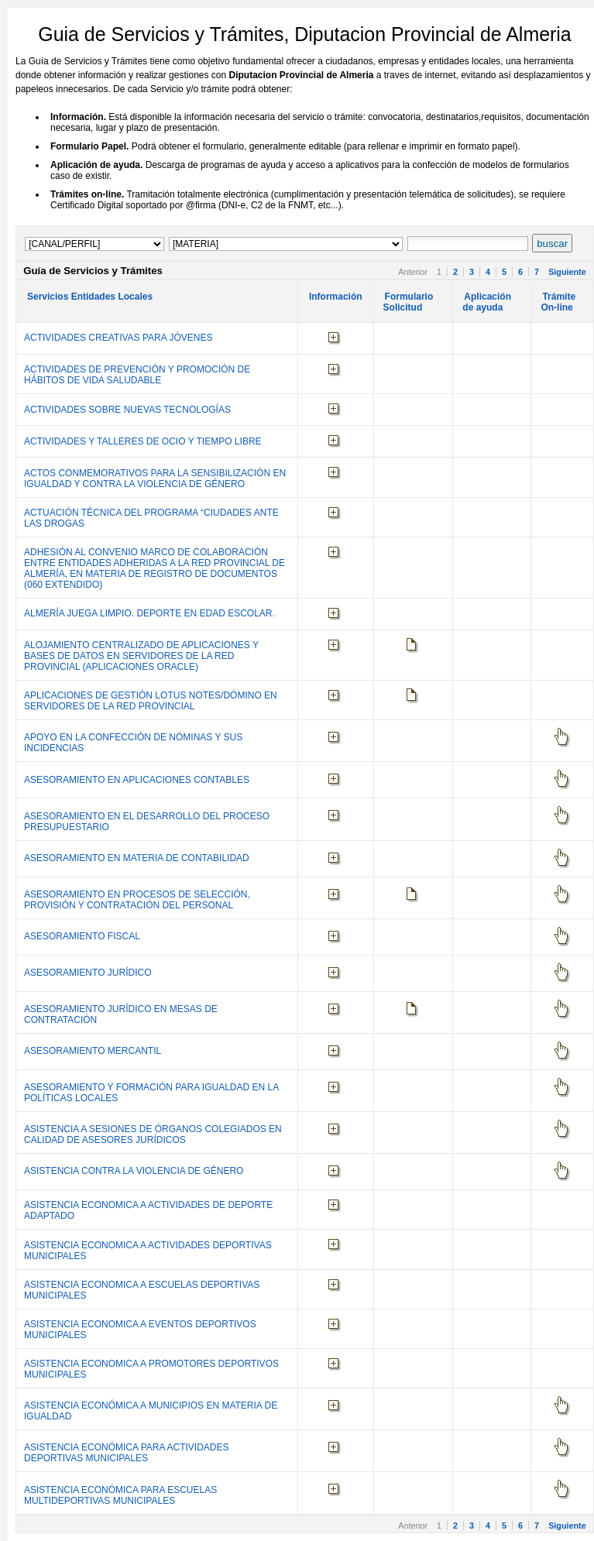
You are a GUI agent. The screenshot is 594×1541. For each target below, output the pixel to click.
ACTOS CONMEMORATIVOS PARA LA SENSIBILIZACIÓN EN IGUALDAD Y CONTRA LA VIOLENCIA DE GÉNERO (155, 478)
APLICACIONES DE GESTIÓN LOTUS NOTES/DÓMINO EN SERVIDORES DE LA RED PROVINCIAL (150, 701)
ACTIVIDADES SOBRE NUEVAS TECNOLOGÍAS (127, 409)
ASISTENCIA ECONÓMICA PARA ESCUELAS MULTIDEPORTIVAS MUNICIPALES (120, 1495)
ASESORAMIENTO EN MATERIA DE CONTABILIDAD (136, 858)
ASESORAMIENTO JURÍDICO (87, 972)
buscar (552, 243)
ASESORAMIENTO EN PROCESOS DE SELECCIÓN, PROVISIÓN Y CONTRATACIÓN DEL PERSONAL (137, 900)
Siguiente (567, 271)
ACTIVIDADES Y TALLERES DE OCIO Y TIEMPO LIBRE (143, 441)
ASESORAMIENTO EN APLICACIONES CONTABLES (136, 779)
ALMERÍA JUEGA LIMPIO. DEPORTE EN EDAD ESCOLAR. (149, 613)
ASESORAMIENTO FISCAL (82, 936)
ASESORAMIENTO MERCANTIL (92, 1050)
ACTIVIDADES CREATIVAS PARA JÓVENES (118, 337)
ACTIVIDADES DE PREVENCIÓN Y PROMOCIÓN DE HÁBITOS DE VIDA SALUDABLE (137, 375)
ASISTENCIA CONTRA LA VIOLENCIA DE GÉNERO (133, 1170)
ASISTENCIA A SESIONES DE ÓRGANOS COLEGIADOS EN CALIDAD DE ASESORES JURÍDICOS (153, 1134)
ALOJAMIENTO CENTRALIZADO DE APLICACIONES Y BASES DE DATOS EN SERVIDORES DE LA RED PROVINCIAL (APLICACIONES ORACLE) (141, 656)
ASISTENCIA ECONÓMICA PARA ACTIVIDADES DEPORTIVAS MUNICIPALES (126, 1453)
